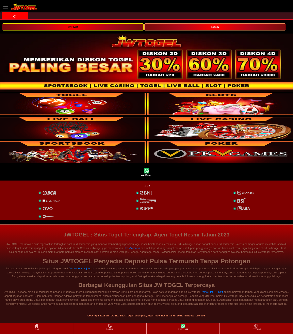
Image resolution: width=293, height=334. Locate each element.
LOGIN (215, 27)
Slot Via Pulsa (132, 248)
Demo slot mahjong (80, 268)
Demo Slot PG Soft (212, 291)
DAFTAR (73, 27)
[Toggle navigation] (5, 7)
